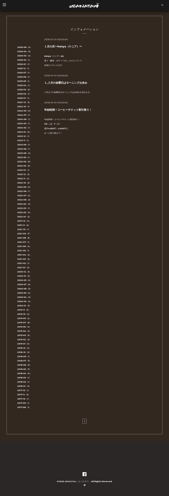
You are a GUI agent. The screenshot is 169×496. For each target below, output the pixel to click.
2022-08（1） (24, 191)
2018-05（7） (24, 369)
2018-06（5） (24, 365)
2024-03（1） (24, 123)
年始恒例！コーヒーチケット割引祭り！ (68, 109)
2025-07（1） (24, 72)
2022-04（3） (24, 204)
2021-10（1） (23, 229)
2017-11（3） (23, 394)
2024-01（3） (24, 132)
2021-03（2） (24, 259)
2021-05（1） (24, 250)
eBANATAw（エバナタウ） (77, 481)
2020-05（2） (24, 293)
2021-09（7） (24, 233)
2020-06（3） (24, 288)
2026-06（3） (24, 47)
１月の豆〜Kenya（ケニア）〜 (63, 46)
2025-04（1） (24, 85)
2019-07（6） (24, 322)
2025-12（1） (23, 68)
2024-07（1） (24, 115)
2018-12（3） (24, 348)
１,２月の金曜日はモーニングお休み (65, 82)
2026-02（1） (24, 60)
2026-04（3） (24, 51)
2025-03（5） (24, 89)
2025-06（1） (24, 77)
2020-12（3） (24, 271)
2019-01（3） (24, 343)
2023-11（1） (23, 140)
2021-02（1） (24, 263)
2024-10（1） (24, 106)
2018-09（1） (24, 356)
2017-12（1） (23, 390)
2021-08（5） (24, 238)
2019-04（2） (24, 331)
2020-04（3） (24, 297)
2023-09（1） (24, 144)
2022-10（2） (24, 182)
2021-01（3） (24, 267)
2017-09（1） (24, 403)
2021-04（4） (24, 254)
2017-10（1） (23, 399)
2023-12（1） (24, 136)
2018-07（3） (24, 360)
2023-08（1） (24, 149)
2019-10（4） (24, 314)
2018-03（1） (24, 377)
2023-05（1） (24, 157)
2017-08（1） (24, 407)
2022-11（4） (24, 178)
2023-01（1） (24, 170)
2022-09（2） (24, 187)
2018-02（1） (24, 382)
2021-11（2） (23, 225)
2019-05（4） (24, 327)
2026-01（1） (24, 64)
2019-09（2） (24, 318)
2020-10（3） (24, 276)
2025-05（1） (24, 81)
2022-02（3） (24, 212)
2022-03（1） (24, 208)
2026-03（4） (24, 55)
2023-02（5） (24, 166)
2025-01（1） (24, 98)
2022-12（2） (24, 174)
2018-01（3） (24, 386)
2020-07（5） (24, 284)
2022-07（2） (24, 195)
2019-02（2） (24, 339)
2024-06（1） (24, 119)
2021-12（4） (24, 221)
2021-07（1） (24, 242)
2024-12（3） (24, 102)
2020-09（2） (24, 280)
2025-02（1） (24, 94)
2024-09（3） (24, 110)
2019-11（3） (23, 310)
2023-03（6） (24, 161)
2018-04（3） (24, 373)
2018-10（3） (24, 352)
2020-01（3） (24, 305)
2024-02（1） (24, 127)
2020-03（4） (24, 301)
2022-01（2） (24, 216)
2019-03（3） (24, 335)
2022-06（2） (24, 199)
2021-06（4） (24, 246)
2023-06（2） (24, 153)
